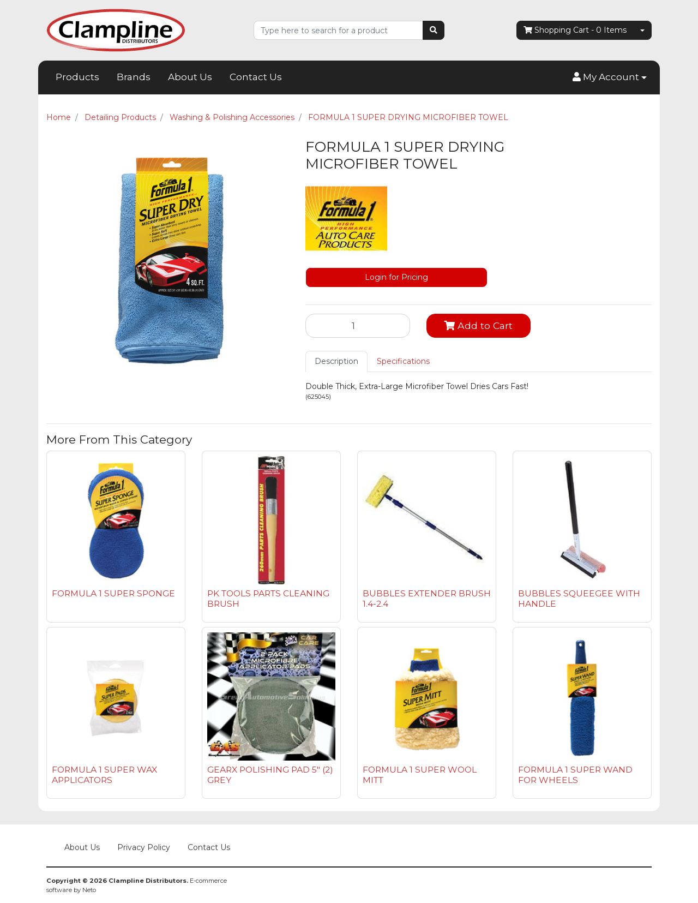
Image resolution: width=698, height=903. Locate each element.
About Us (190, 76)
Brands (134, 76)
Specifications (403, 361)
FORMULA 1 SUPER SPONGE (113, 593)
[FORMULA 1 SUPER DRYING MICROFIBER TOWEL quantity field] (357, 326)
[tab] (336, 361)
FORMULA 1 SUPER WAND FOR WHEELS (575, 774)
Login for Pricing (396, 277)
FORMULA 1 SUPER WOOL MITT (420, 774)
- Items (575, 30)
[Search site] (433, 30)
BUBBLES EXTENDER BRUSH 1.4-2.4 (427, 598)
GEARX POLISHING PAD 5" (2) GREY (270, 774)
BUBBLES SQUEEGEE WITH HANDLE (579, 598)
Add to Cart (478, 325)
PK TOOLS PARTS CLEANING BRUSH (268, 598)
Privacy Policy (143, 847)
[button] (609, 77)
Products (77, 76)
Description (336, 361)
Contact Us (256, 76)
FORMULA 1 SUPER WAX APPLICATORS (104, 774)
